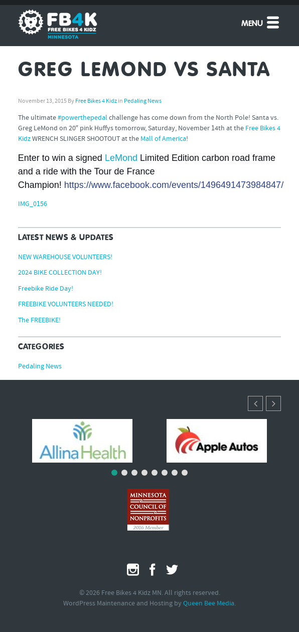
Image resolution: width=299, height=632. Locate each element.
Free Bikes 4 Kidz (96, 101)
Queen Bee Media (208, 603)
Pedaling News (143, 101)
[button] (273, 403)
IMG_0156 (32, 204)
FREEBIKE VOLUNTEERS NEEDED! (65, 304)
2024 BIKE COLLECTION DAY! (60, 273)
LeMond (121, 158)
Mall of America (163, 139)
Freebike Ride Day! (45, 289)
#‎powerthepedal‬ (82, 118)
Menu (261, 22)
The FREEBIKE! (39, 320)
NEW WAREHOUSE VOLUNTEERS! (65, 257)
